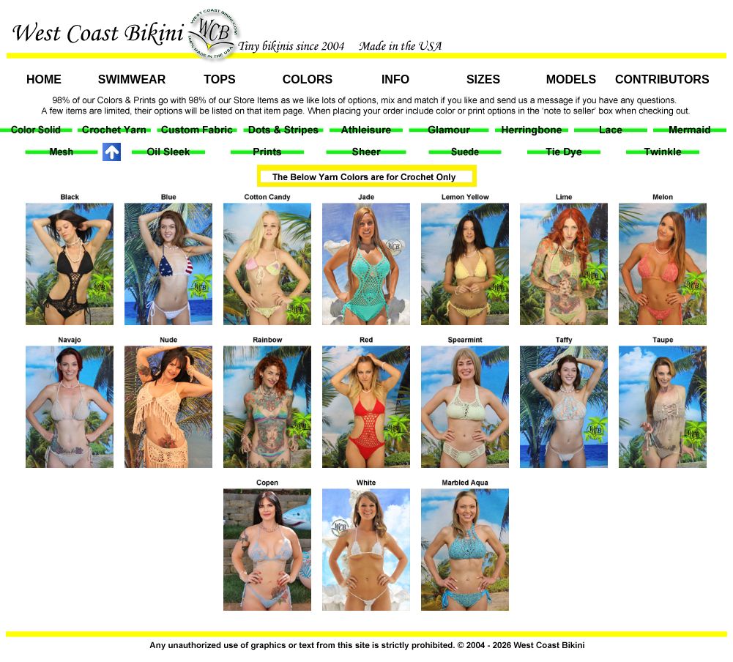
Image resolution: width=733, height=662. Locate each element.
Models (571, 79)
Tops (219, 79)
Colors (307, 79)
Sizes (483, 79)
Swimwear (131, 79)
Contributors (659, 79)
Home (44, 79)
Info (395, 79)
